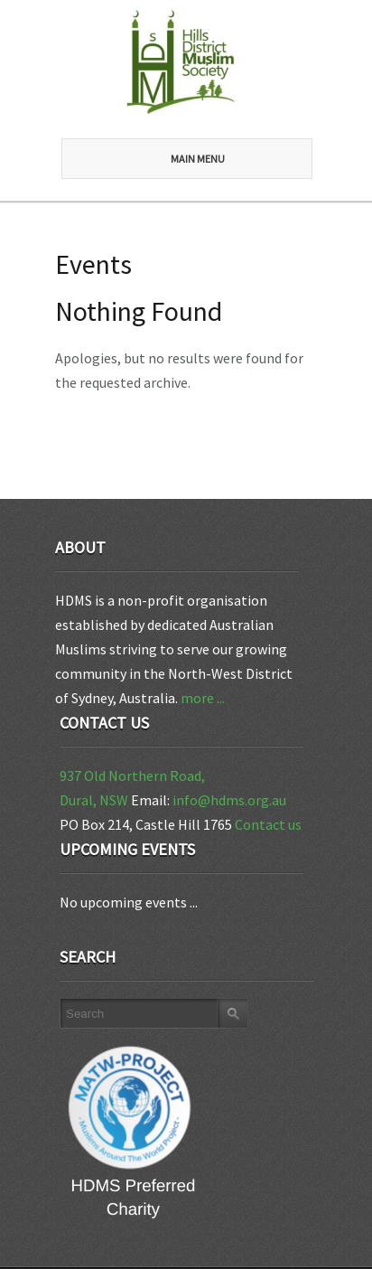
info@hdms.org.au (229, 800)
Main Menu (157, 158)
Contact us (268, 824)
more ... (203, 698)
